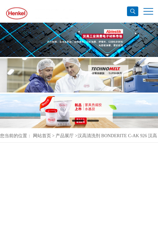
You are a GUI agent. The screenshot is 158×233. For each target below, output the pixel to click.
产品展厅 (65, 135)
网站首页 (42, 135)
